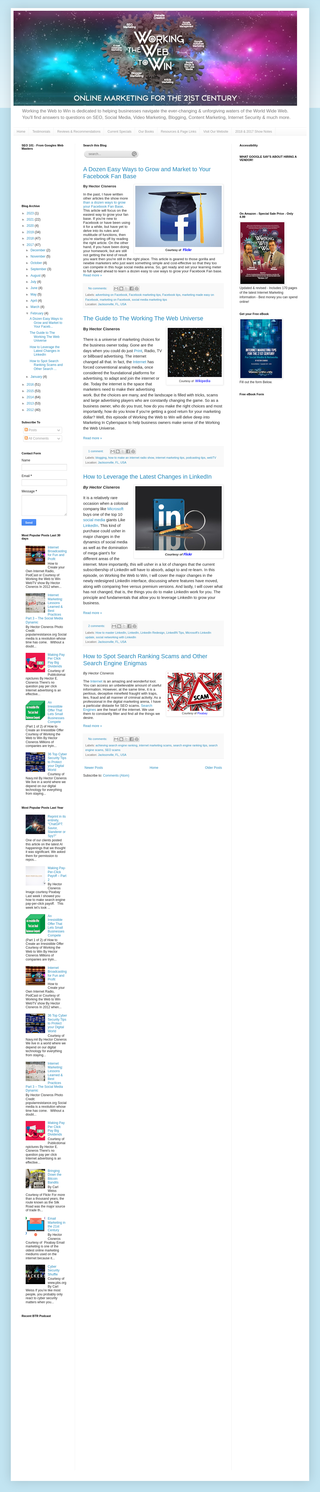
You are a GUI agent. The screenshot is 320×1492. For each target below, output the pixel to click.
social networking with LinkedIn (116, 637)
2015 (31, 391)
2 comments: (97, 625)
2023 (31, 213)
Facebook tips (171, 294)
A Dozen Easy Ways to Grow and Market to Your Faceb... (46, 322)
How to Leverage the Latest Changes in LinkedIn (147, 476)
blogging (101, 457)
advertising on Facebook (111, 294)
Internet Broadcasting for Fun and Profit (57, 553)
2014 (31, 397)
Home (21, 131)
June (34, 288)
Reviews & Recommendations (78, 131)
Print (138, 351)
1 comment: (96, 451)
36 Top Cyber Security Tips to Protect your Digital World (57, 762)
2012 (31, 410)
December (38, 250)
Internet (139, 362)
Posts (31, 430)
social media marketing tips (149, 299)
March (36, 307)
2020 (31, 226)
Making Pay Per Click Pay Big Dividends (56, 660)
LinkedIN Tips (175, 632)
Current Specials (119, 131)
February (37, 313)
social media (94, 520)
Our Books (146, 131)
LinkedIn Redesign (152, 632)
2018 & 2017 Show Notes (253, 131)
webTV (211, 457)
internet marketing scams (155, 745)
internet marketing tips (170, 457)
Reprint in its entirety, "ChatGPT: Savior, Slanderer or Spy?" (57, 826)
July (34, 282)
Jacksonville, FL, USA (112, 304)
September (39, 269)
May (34, 294)
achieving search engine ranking (116, 745)
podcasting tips (196, 457)
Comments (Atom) (116, 775)
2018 (31, 238)
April (34, 301)
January (37, 377)
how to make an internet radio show (131, 457)
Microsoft (115, 509)
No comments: (98, 288)
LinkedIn (90, 525)
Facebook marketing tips (145, 294)
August (36, 275)
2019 (31, 232)
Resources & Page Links (178, 131)
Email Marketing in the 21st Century (56, 1224)
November (38, 256)
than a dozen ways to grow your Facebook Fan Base (104, 204)
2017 (31, 245)
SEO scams (112, 750)
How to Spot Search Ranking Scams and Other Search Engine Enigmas (145, 660)
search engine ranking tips (190, 745)
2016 (31, 384)
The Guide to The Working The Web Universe (143, 318)
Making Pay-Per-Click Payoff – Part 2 (57, 874)
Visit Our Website (215, 131)
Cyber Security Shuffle (53, 1270)
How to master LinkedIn (111, 632)
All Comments (37, 438)
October (37, 263)
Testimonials (41, 131)
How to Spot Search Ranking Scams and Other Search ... (46, 365)
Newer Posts (94, 768)
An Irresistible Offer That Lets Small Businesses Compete (56, 712)
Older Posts (213, 768)
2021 (31, 219)
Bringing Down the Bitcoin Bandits (55, 1176)
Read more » (92, 275)
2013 (31, 403)
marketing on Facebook (115, 299)
